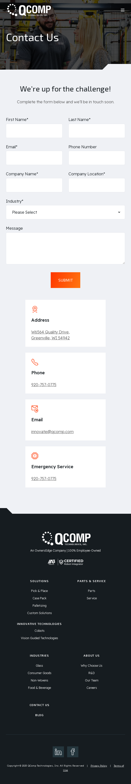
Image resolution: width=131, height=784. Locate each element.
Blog (39, 715)
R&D (91, 673)
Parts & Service (91, 581)
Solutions (39, 581)
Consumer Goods (39, 673)
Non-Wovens (39, 680)
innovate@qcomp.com (52, 431)
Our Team (91, 680)
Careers (91, 688)
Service (92, 598)
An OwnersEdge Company (48, 550)
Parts (91, 591)
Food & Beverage (39, 688)
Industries (39, 655)
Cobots (39, 631)
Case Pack (40, 598)
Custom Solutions (39, 613)
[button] (122, 10)
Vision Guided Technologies (39, 638)
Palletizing (40, 605)
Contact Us (39, 705)
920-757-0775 (43, 384)
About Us (91, 655)
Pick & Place (39, 591)
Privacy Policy (99, 765)
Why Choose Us (91, 665)
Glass (39, 665)
